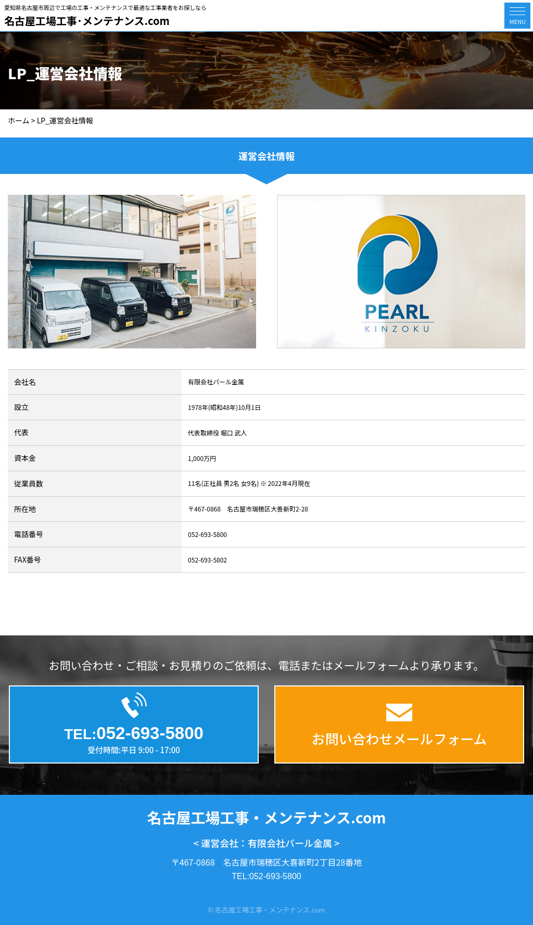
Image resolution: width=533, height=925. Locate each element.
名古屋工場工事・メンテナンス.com (266, 817)
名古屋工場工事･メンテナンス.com (87, 20)
